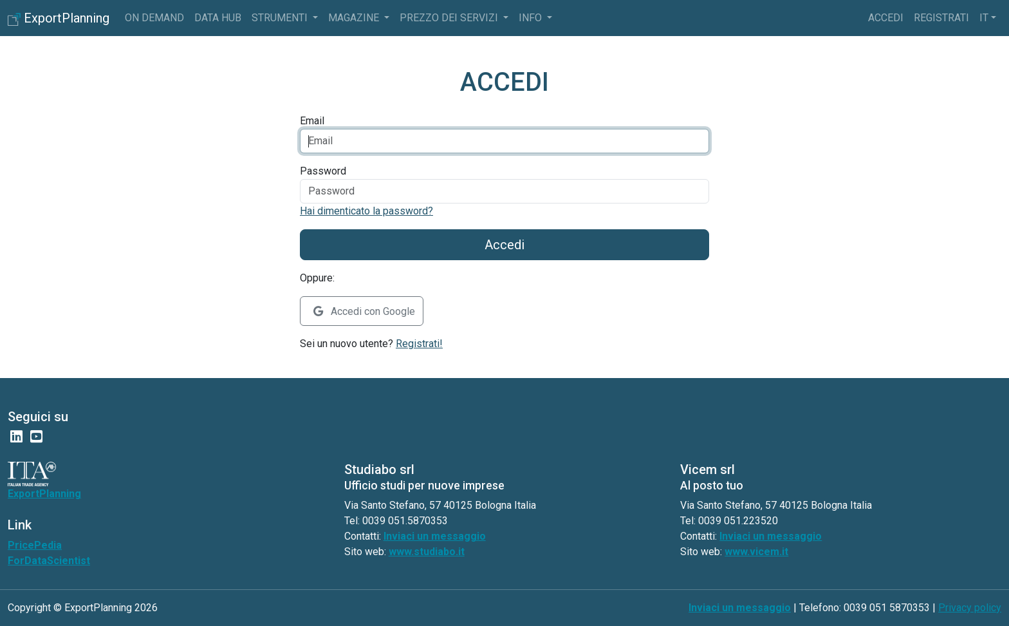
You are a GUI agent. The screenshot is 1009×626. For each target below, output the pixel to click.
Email (312, 121)
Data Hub (217, 18)
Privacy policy (969, 608)
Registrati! (419, 343)
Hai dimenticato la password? (366, 211)
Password (323, 171)
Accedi (885, 18)
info (531, 18)
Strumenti (281, 18)
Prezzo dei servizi (450, 18)
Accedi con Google (364, 311)
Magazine (355, 18)
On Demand (154, 18)
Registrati (941, 18)
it (983, 18)
